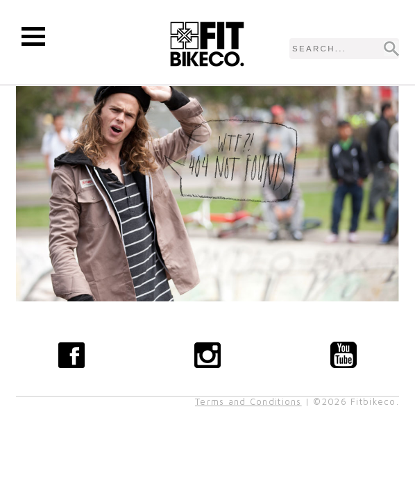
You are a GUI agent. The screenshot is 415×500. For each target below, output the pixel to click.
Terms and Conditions (248, 402)
